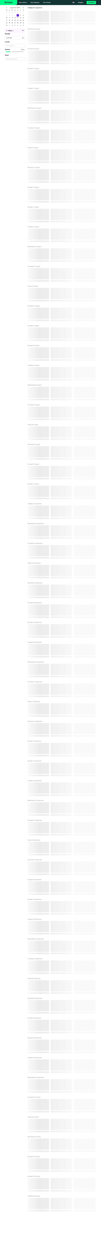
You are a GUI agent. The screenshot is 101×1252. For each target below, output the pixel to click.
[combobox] (15, 45)
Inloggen (80, 2)
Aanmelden (91, 2)
